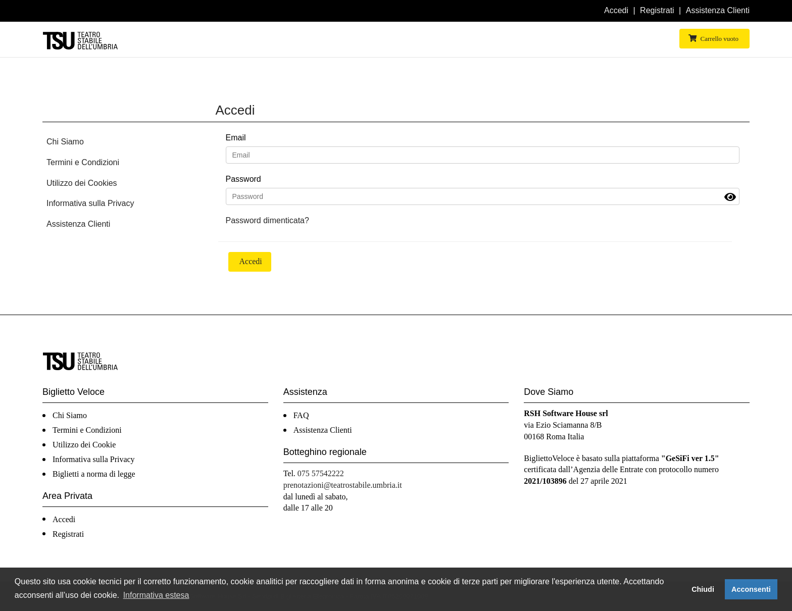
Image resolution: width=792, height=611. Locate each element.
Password (243, 179)
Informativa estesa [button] (156, 595)
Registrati (657, 10)
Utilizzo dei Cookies (81, 183)
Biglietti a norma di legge (94, 474)
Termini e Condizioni (82, 162)
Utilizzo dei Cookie (84, 444)
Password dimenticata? (267, 220)
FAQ (301, 415)
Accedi (616, 10)
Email (236, 137)
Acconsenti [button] (751, 589)
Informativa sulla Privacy (90, 203)
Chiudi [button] (702, 589)
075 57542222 (321, 473)
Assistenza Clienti (718, 10)
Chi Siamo (65, 141)
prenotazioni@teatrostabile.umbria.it (342, 485)
